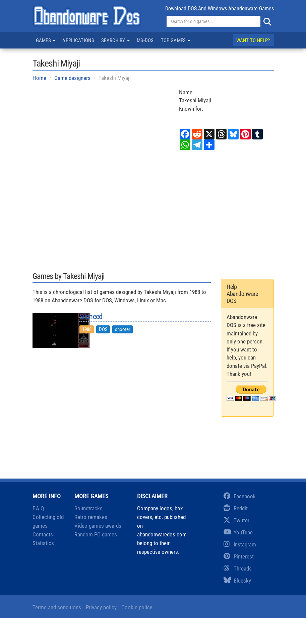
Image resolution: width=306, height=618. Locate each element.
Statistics (43, 543)
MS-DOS (145, 40)
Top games (175, 40)
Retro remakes (90, 517)
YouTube (238, 532)
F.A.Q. (39, 508)
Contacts (43, 534)
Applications (78, 40)
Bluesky (237, 580)
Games (46, 40)
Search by (115, 40)
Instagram (240, 544)
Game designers (72, 78)
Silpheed (90, 317)
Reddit (236, 508)
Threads (238, 568)
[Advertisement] (153, 210)
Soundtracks (88, 508)
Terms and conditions (57, 607)
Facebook (240, 496)
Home (39, 78)
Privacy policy (101, 607)
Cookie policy (136, 607)
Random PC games (95, 534)
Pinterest (239, 556)
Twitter (236, 520)
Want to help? (253, 40)
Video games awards (97, 525)
